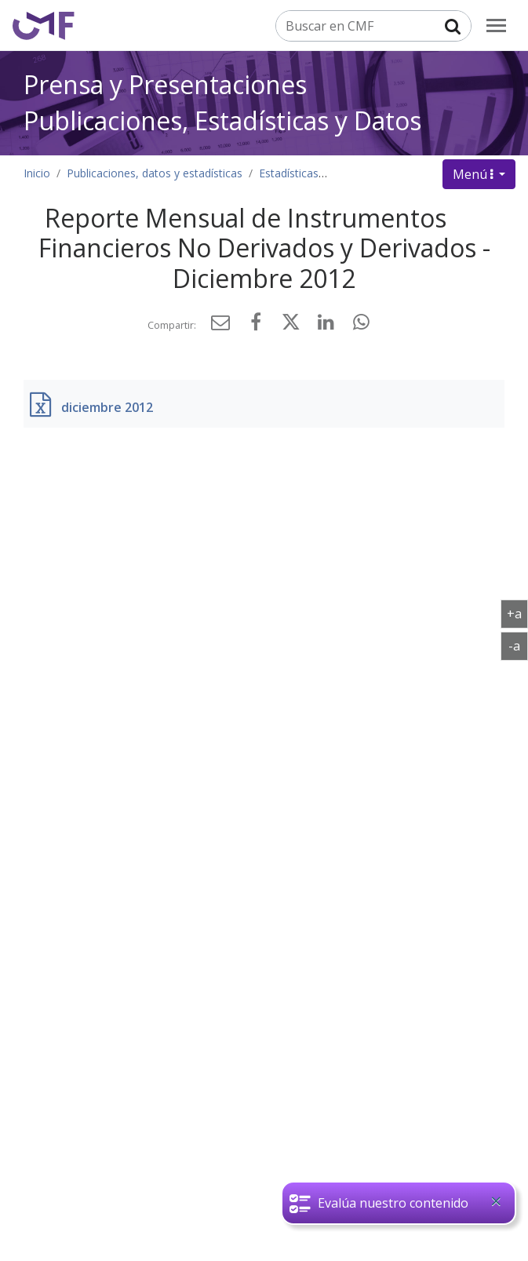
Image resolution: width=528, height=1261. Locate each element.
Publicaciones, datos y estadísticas (154, 173)
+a (517, 612)
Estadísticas (289, 173)
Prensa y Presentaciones (165, 84)
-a (518, 645)
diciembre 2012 (107, 407)
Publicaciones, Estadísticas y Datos (222, 120)
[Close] (496, 1201)
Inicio (37, 173)
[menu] (496, 25)
